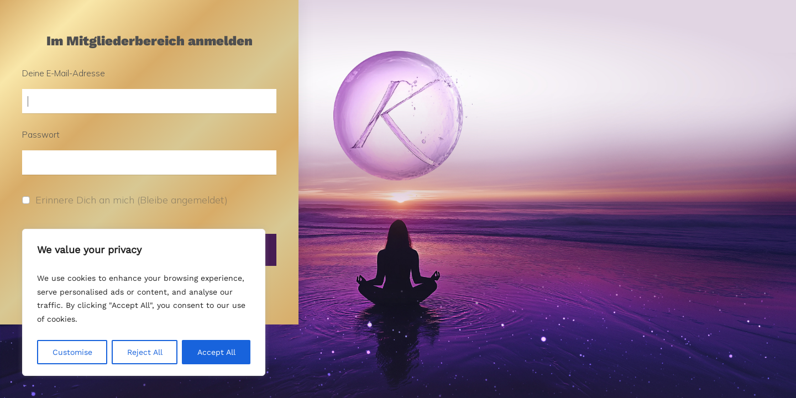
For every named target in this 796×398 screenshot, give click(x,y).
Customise (72, 352)
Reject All (145, 352)
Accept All (216, 352)
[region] (143, 302)
